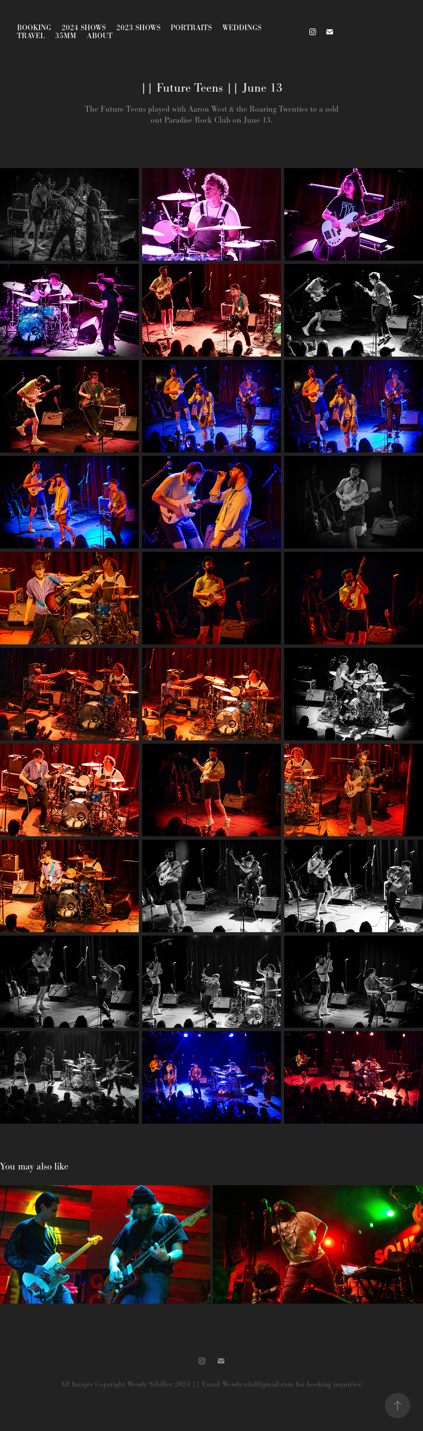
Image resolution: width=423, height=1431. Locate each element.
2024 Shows (84, 27)
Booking (34, 27)
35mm (65, 35)
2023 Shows (138, 27)
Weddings (241, 27)
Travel (31, 35)
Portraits (191, 27)
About (99, 35)
